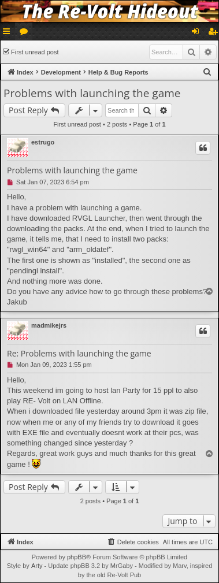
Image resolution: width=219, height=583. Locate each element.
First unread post (35, 52)
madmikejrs (48, 325)
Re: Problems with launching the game (79, 353)
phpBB (76, 557)
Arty (37, 565)
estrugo (42, 142)
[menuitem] (207, 72)
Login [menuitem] (198, 33)
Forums (26, 33)
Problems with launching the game (91, 93)
